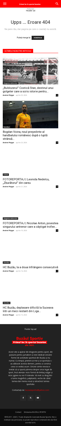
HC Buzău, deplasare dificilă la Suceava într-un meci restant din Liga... (28, 309)
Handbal (7, 127)
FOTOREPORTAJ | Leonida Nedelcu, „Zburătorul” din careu (26, 181)
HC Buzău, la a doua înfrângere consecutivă (30, 267)
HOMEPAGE (38, 38)
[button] (4, 4)
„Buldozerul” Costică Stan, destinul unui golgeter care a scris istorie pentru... (28, 89)
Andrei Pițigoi (8, 95)
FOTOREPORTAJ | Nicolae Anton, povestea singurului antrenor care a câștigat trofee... (30, 225)
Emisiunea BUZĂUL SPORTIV (35, 412)
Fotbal (6, 175)
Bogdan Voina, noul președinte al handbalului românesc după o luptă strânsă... (25, 135)
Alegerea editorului (10, 83)
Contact (18, 412)
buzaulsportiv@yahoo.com (37, 390)
